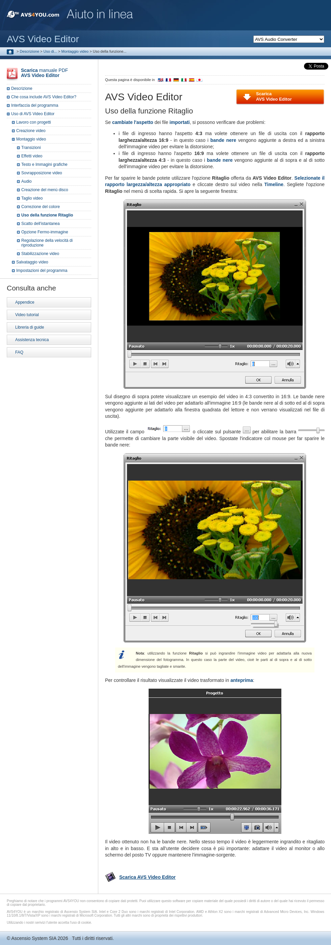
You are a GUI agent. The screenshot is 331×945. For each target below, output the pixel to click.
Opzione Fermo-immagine (44, 232)
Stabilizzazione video (40, 253)
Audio (26, 181)
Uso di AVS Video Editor (32, 113)
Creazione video (31, 130)
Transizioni (31, 147)
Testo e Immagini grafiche (44, 164)
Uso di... (50, 51)
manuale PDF (44, 73)
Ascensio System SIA (33, 938)
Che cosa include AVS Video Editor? (43, 97)
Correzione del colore (40, 206)
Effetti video (31, 156)
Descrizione (29, 51)
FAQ (19, 352)
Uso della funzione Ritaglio (47, 215)
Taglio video (32, 198)
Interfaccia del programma (34, 105)
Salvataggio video (32, 262)
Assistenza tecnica (32, 339)
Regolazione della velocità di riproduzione (47, 243)
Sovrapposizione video (41, 173)
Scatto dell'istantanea (40, 223)
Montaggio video (74, 51)
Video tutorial (27, 314)
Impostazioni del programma (41, 270)
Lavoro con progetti (33, 122)
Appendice (24, 302)
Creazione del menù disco (44, 189)
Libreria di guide (29, 327)
